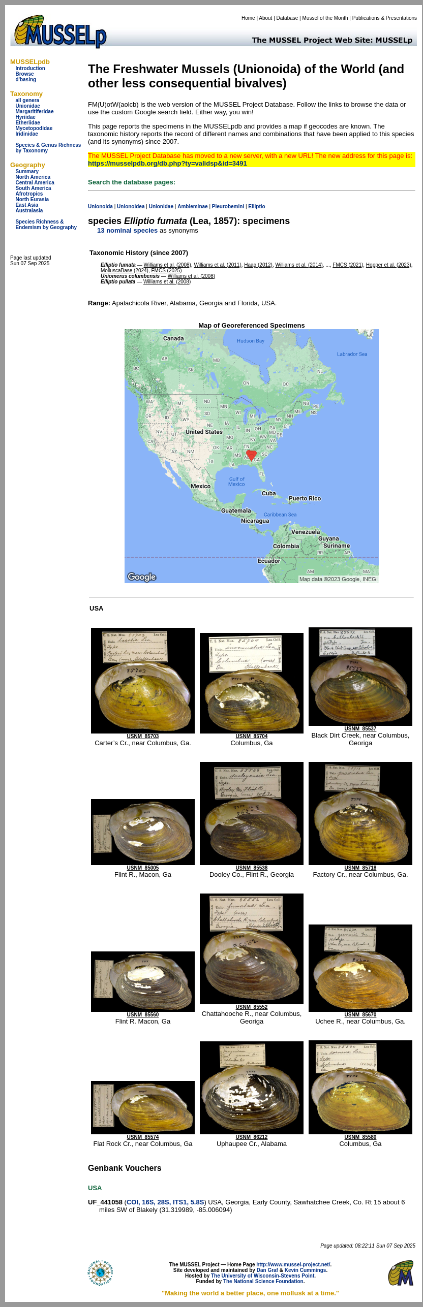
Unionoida (100, 206)
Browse (24, 74)
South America (33, 188)
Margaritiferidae (34, 111)
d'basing (25, 79)
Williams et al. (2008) (167, 265)
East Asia (26, 205)
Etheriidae (27, 122)
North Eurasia (32, 199)
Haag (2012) (258, 265)
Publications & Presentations (384, 18)
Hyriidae (25, 117)
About (265, 18)
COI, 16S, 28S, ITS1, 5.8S (165, 1202)
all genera (27, 100)
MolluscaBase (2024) (124, 270)
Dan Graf (267, 1270)
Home (248, 18)
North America (32, 177)
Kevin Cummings (305, 1270)
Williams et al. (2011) (217, 265)
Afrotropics (29, 194)
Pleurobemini (228, 206)
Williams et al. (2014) (298, 265)
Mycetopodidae (33, 128)
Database (287, 18)
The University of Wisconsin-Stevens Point (262, 1276)
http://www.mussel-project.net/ (293, 1264)
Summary (27, 171)
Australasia (29, 210)
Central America (34, 182)
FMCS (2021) (348, 265)
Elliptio (256, 206)
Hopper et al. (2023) (388, 265)
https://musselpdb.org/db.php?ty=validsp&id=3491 (167, 163)
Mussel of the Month (325, 18)
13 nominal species (127, 230)
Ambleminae (192, 206)
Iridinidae (26, 134)
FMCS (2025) (167, 270)
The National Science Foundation (263, 1281)
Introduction (30, 68)
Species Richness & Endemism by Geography (46, 224)
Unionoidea (130, 206)
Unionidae (27, 106)
